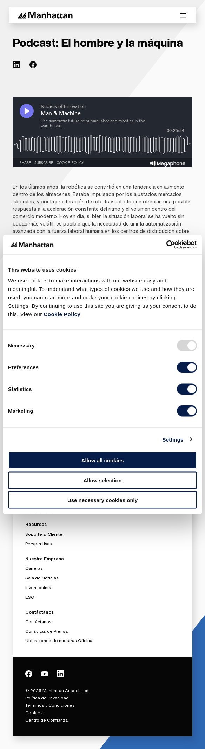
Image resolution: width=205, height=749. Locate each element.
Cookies (34, 713)
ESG (29, 597)
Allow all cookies (102, 460)
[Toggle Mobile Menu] (183, 15)
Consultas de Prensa (46, 631)
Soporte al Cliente (43, 534)
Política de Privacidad (47, 698)
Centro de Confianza (46, 720)
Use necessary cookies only (102, 500)
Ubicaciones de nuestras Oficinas (60, 641)
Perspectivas (38, 544)
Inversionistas (39, 588)
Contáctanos (38, 622)
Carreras (34, 568)
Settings (173, 439)
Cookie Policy (62, 314)
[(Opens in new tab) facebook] (33, 64)
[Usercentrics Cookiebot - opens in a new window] (166, 244)
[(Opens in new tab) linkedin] (16, 64)
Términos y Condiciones (50, 705)
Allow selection (102, 480)
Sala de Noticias (42, 578)
